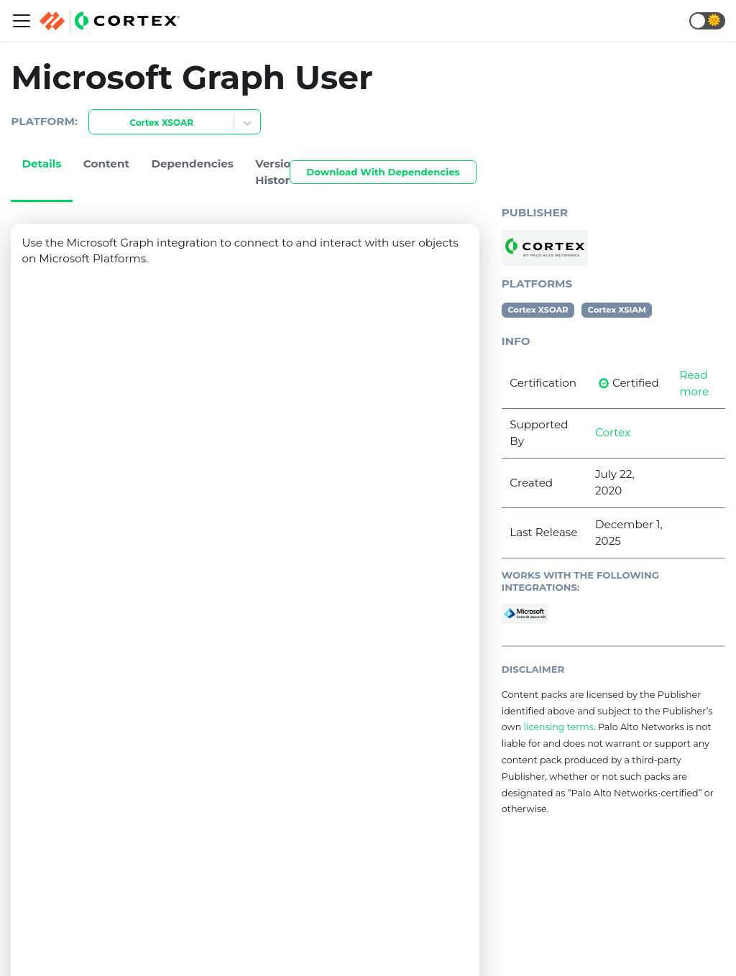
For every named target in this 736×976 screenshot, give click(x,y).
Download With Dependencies (382, 172)
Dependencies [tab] (192, 163)
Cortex (612, 432)
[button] (707, 20)
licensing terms (559, 727)
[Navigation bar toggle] (21, 21)
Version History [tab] (276, 172)
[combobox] (97, 123)
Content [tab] (106, 163)
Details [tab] (41, 163)
